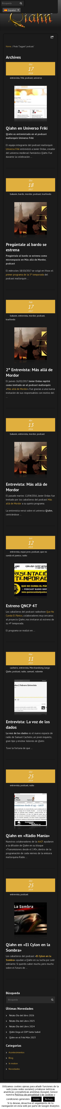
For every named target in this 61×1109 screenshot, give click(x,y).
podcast (29, 77)
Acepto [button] (36, 1099)
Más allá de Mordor (17, 388)
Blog (11, 1057)
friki (22, 77)
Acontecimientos (16, 1052)
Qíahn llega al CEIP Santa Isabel (25, 1031)
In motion (13, 1063)
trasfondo (46, 194)
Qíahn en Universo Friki (26, 128)
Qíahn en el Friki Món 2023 (22, 1037)
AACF (40, 841)
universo (38, 77)
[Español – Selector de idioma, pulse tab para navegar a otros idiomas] (11, 10)
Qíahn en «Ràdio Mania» (28, 835)
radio (24, 555)
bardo (21, 194)
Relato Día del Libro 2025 (22, 1020)
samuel (30, 671)
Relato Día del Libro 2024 (22, 1026)
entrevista (15, 77)
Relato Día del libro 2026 (21, 1015)
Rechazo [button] (49, 1099)
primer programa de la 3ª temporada (25, 274)
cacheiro (14, 667)
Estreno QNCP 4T (21, 605)
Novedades (14, 1068)
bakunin (13, 194)
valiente (39, 671)
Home (8, 46)
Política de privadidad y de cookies (34, 1094)
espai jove (25, 551)
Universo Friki (13, 149)
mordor (28, 194)
